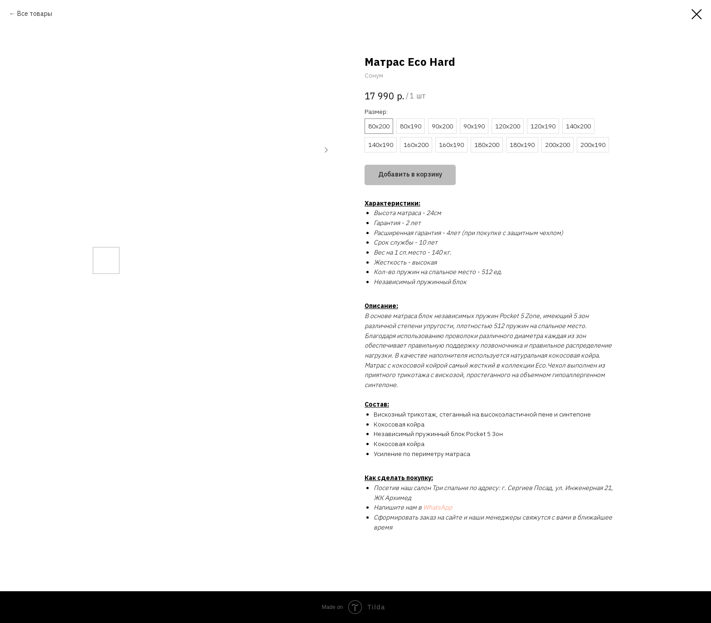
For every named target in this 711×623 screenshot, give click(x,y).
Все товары (34, 14)
